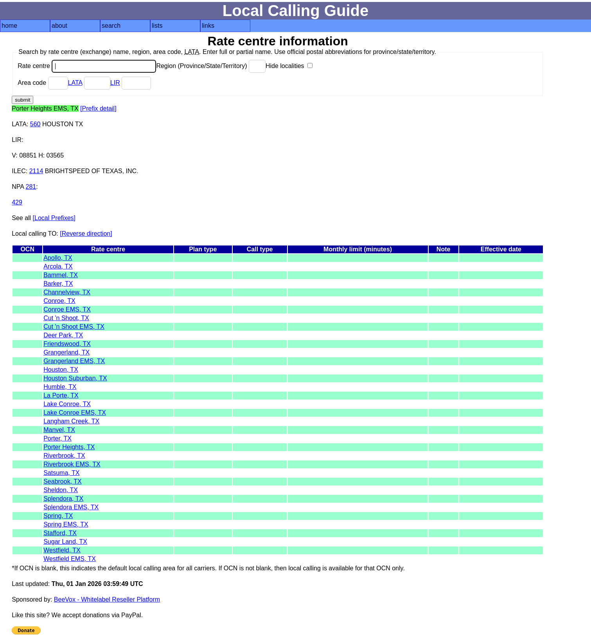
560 (35, 124)
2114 (36, 171)
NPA (18, 186)
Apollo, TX (57, 257)
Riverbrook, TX (64, 455)
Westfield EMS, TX (69, 558)
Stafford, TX (60, 533)
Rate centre (87, 66)
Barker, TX (58, 283)
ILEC (19, 171)
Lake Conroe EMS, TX (74, 412)
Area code (43, 82)
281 (31, 186)
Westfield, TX (62, 550)
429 (17, 202)
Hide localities (289, 66)
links (208, 25)
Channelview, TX (66, 292)
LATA (75, 82)
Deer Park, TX (63, 335)
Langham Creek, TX (71, 421)
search (111, 25)
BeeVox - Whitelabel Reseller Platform (107, 599)
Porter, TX (57, 438)
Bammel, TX (60, 275)
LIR (115, 82)
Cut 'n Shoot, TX (66, 318)
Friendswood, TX (67, 343)
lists (157, 25)
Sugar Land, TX (65, 541)
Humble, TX (59, 386)
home (9, 25)
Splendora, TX (63, 498)
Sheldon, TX (60, 490)
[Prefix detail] (98, 108)
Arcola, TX (57, 266)
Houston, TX (60, 369)
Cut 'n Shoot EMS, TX (73, 326)
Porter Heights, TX (69, 447)
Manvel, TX (59, 429)
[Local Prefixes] (54, 218)
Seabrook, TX (62, 481)
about (59, 25)
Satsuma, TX (61, 472)
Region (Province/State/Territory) (211, 66)
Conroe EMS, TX (67, 309)
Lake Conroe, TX (67, 404)
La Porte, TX (61, 395)
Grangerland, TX (66, 352)
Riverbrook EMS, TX (72, 464)
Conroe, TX (59, 300)
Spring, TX (58, 515)
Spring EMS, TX (65, 524)
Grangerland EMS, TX (74, 361)
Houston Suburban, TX (75, 378)
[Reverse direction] (86, 233)
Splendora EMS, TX (71, 507)
